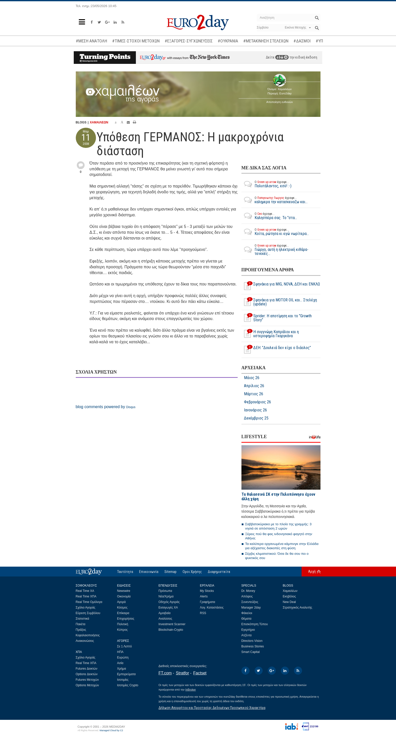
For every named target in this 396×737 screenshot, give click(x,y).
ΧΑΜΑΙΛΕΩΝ (99, 122)
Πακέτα (80, 624)
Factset (199, 673)
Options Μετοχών (87, 685)
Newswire (123, 591)
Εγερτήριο (248, 629)
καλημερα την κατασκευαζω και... (274, 200)
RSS (203, 613)
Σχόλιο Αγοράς (85, 607)
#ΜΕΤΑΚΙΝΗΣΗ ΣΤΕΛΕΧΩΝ (265, 40)
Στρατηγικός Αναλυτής (297, 607)
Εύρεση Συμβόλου (88, 613)
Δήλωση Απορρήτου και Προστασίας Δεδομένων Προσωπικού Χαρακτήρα (212, 708)
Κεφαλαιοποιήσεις (88, 635)
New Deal (289, 602)
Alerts (204, 596)
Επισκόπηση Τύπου (254, 624)
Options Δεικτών (87, 674)
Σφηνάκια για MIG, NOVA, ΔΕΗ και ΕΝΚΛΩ (280, 286)
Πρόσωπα (165, 591)
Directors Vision (252, 641)
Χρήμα (121, 668)
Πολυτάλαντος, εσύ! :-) (266, 184)
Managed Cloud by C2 (111, 730)
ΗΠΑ (120, 652)
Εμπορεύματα (126, 674)
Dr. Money (248, 591)
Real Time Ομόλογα (89, 602)
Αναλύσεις (165, 618)
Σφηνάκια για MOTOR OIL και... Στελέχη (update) (279, 302)
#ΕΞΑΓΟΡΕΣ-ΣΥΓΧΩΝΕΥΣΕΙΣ (189, 40)
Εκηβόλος (289, 596)
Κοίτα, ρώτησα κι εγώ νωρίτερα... (275, 232)
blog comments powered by (106, 407)
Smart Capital (250, 652)
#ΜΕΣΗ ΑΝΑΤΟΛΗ (91, 40)
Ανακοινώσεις (85, 641)
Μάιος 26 (251, 378)
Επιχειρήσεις (125, 618)
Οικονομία (124, 596)
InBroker (190, 689)
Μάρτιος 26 (253, 394)
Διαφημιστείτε (219, 571)
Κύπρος (122, 629)
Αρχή (312, 571)
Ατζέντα (246, 635)
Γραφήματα (207, 602)
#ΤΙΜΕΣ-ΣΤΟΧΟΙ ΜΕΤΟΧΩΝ (136, 40)
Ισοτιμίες (123, 679)
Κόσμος (122, 607)
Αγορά (121, 602)
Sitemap (170, 571)
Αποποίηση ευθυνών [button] (279, 101)
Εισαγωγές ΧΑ (168, 607)
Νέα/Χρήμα (166, 596)
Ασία (120, 663)
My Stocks (207, 591)
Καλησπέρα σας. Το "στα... (269, 216)
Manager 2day (251, 607)
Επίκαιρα (123, 613)
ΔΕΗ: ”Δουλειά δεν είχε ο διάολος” (276, 350)
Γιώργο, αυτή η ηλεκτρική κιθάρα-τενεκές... (280, 250)
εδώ (282, 57)
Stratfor (182, 673)
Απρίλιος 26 (254, 386)
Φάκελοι (246, 613)
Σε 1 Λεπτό (124, 646)
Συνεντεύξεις (249, 602)
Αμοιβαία (165, 613)
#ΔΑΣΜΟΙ (302, 40)
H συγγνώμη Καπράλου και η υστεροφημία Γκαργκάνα (270, 334)
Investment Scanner (172, 624)
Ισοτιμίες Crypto (127, 685)
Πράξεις (81, 629)
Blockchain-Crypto (171, 629)
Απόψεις (247, 596)
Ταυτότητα (125, 571)
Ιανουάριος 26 (255, 410)
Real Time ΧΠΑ (86, 596)
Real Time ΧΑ (85, 591)
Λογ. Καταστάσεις (212, 607)
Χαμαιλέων (290, 591)
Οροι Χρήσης (192, 571)
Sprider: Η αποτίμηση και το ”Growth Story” (276, 318)
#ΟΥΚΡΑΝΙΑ (228, 40)
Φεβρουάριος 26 (257, 402)
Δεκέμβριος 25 (256, 418)
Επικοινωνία (148, 571)
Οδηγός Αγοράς (169, 602)
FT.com (165, 673)
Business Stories (252, 646)
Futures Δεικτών (86, 668)
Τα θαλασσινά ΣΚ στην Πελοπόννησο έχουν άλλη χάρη (278, 496)
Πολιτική (122, 624)
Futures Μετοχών (87, 679)
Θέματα (246, 618)
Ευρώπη (123, 657)
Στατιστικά (82, 618)
